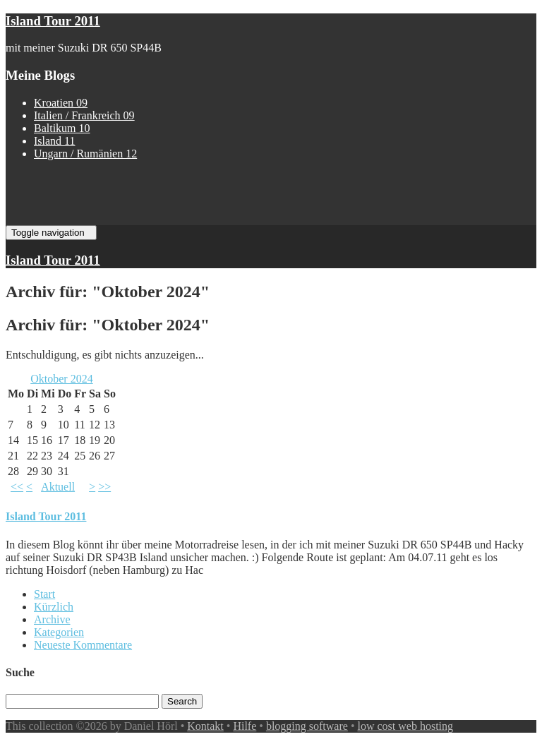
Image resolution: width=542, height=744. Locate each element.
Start (44, 594)
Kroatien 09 (61, 103)
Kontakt (205, 726)
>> (104, 487)
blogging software (307, 726)
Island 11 (55, 141)
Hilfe (244, 726)
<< (17, 487)
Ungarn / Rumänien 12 (85, 154)
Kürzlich (53, 607)
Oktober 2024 (61, 379)
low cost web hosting (406, 726)
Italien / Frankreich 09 (84, 115)
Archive (52, 619)
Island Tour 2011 (53, 20)
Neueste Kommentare (83, 645)
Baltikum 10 (62, 128)
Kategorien (59, 632)
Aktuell (58, 487)
